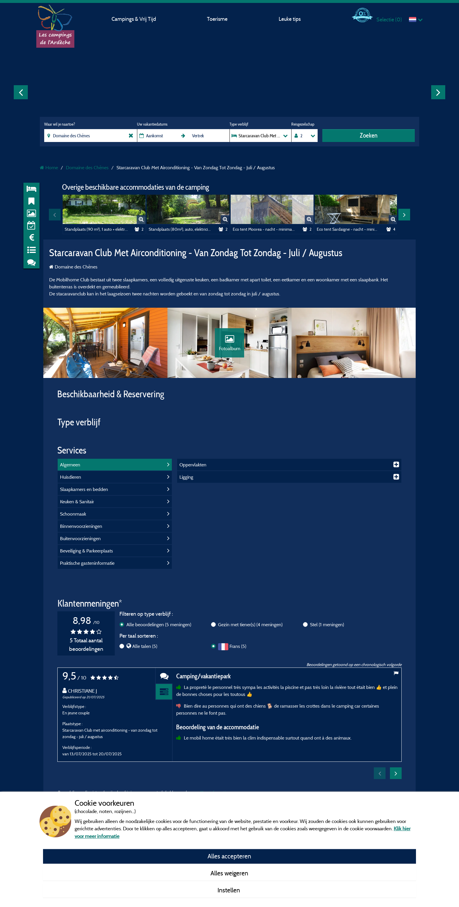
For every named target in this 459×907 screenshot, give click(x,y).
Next (438, 92)
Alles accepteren (229, 856)
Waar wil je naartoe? (59, 124)
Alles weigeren (229, 873)
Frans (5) (238, 646)
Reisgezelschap (302, 124)
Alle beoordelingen (158, 624)
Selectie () (389, 19)
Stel (327, 624)
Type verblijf (239, 124)
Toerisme (217, 19)
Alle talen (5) (144, 646)
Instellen (229, 890)
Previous (21, 92)
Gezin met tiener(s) (250, 624)
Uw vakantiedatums (152, 124)
